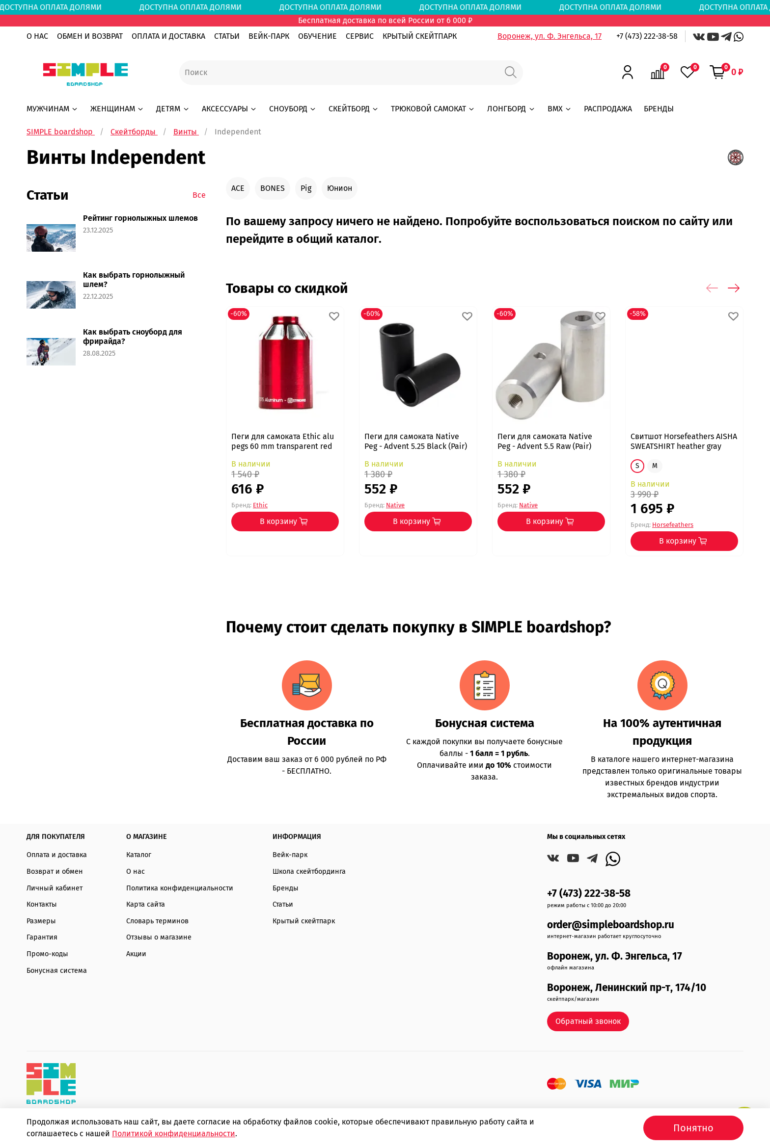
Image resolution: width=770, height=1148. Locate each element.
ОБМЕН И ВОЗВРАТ (90, 36)
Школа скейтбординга (309, 871)
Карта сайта (145, 904)
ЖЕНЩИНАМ (117, 108)
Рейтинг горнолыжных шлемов (140, 218)
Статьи (283, 904)
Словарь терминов (157, 921)
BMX (560, 108)
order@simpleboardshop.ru (610, 925)
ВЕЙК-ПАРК (268, 36)
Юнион (339, 188)
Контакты (42, 904)
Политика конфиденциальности (179, 888)
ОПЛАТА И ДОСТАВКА (168, 36)
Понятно (693, 1128)
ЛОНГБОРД (511, 108)
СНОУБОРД (293, 108)
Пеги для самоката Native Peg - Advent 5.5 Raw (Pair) (544, 441)
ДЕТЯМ (173, 108)
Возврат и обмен (55, 871)
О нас (135, 871)
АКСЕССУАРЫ (229, 108)
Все (199, 195)
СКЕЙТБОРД (354, 108)
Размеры (41, 921)
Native (395, 504)
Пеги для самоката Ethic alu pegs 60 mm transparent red (282, 441)
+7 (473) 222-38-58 (647, 36)
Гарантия (42, 937)
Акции (136, 954)
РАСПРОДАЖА (608, 108)
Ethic (260, 504)
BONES (272, 188)
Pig (306, 188)
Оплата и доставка (57, 855)
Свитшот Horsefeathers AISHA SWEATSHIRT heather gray (684, 441)
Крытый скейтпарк (304, 921)
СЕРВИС (360, 36)
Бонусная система (57, 970)
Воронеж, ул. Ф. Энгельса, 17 (549, 36)
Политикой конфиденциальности (173, 1133)
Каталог (138, 855)
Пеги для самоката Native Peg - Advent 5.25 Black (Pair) (415, 441)
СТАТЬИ (227, 36)
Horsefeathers (672, 524)
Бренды (286, 888)
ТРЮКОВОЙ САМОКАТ (433, 108)
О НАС (37, 36)
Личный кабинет (54, 888)
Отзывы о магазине (159, 937)
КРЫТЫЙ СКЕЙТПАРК (420, 36)
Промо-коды (47, 954)
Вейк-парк (290, 855)
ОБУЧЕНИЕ (317, 36)
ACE (238, 188)
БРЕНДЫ (659, 108)
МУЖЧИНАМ (53, 108)
